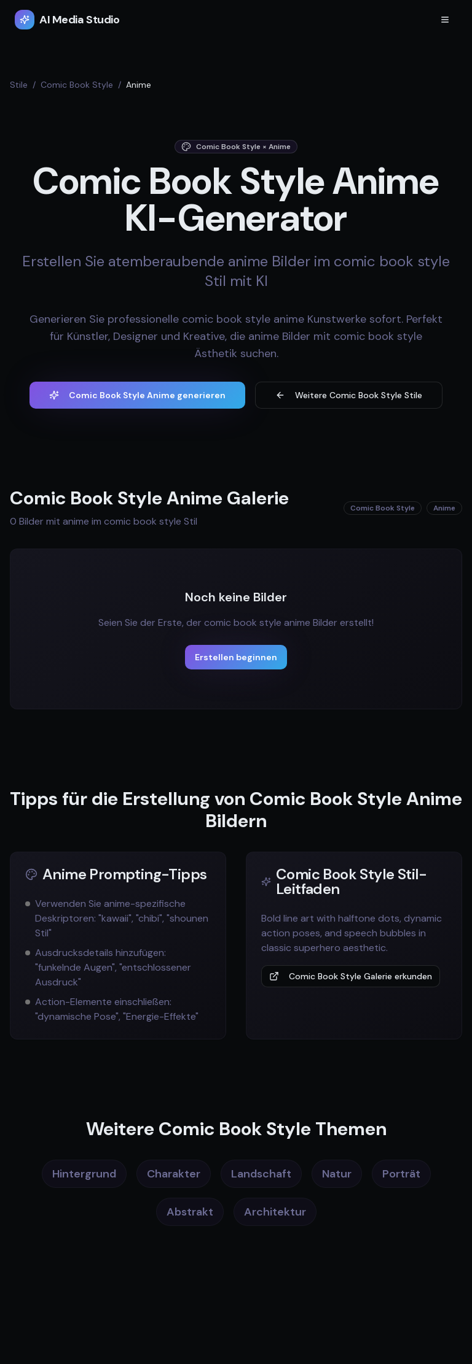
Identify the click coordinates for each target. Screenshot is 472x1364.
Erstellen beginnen (236, 657)
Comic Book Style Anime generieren (137, 395)
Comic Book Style (77, 84)
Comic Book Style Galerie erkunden (350, 976)
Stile (19, 84)
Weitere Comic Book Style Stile (348, 395)
